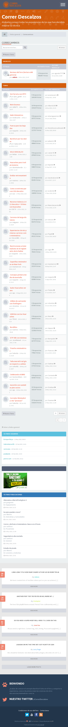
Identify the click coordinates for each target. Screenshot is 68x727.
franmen (51, 400)
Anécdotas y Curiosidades (15, 517)
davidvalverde (17, 167)
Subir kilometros (16, 115)
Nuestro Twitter (28, 699)
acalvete (51, 191)
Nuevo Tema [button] (8, 54)
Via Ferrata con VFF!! (18, 94)
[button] (64, 420)
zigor (50, 250)
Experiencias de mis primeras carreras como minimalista (18, 233)
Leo (13, 194)
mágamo (15, 222)
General (9, 541)
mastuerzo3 (16, 267)
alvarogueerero (53, 116)
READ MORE (34, 586)
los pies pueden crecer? (12, 512)
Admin (37, 577)
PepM (50, 234)
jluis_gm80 (18, 96)
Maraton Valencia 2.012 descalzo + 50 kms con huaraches (18, 204)
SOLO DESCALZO (16, 152)
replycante (18, 144)
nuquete (15, 131)
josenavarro (52, 95)
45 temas (62, 47)
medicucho (16, 118)
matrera (15, 180)
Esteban (51, 387)
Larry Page (37, 649)
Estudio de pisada (10, 548)
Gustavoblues (17, 377)
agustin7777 (59, 73)
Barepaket (52, 339)
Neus (50, 316)
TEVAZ (14, 319)
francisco (51, 350)
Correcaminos (10, 42)
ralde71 (15, 107)
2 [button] (60, 420)
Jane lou (37, 625)
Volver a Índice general (10, 427)
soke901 (15, 366)
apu (13, 293)
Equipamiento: (11, 505)
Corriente (51, 375)
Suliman (51, 364)
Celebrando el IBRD (17, 374)
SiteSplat (36, 601)
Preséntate (10, 529)
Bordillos (13, 327)
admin (14, 77)
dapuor (50, 328)
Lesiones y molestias (13, 553)
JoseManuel (16, 340)
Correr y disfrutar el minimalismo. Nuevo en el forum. (22, 524)
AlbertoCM (52, 106)
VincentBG (15, 238)
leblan (14, 154)
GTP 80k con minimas (18, 338)
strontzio (15, 306)
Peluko (50, 290)
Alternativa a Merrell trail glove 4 (15, 500)
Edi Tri (14, 209)
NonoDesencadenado (55, 128)
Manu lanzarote (53, 205)
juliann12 (51, 141)
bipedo (50, 165)
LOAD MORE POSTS (34, 667)
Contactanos (44, 710)
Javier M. (51, 153)
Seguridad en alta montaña (13, 536)
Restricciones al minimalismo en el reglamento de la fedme (18, 248)
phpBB (51, 721)
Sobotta (15, 353)
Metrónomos (15, 105)
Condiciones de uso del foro (28, 710)
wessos (51, 220)
